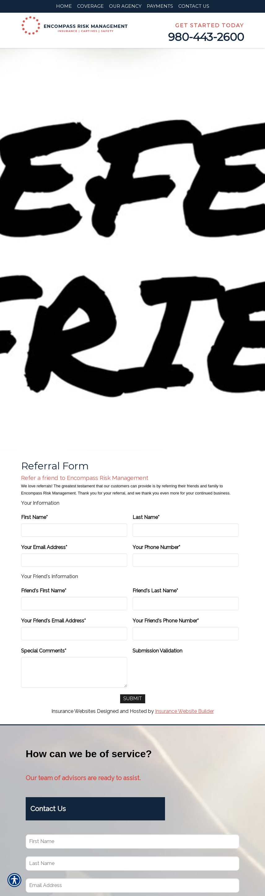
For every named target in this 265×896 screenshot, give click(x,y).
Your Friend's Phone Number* (165, 621)
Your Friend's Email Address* (53, 621)
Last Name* (145, 517)
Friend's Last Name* (155, 591)
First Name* (34, 517)
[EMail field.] (132, 885)
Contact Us (48, 809)
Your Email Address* (44, 547)
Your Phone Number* (156, 547)
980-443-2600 (206, 37)
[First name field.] (132, 841)
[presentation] (179, 669)
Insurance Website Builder (184, 711)
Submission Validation (157, 651)
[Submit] (132, 698)
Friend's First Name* (43, 591)
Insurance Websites (73, 711)
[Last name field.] (132, 863)
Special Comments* (43, 651)
